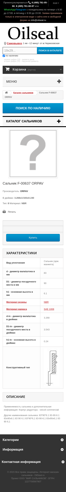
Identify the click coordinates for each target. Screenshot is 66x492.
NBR (46, 302)
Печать (12, 211)
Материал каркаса (16, 309)
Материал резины (16, 302)
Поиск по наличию (33, 108)
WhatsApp (9, 9)
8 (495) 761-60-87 (25, 6)
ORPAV (24, 191)
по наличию (10, 55)
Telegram (21, 9)
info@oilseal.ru (38, 20)
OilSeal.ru (39, 475)
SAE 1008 (49, 309)
